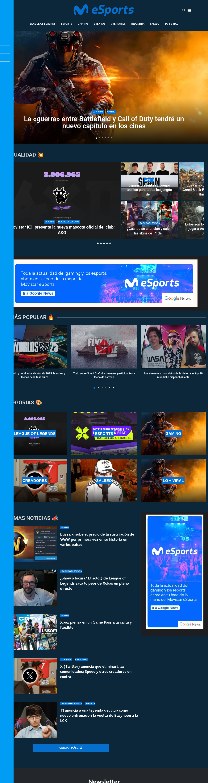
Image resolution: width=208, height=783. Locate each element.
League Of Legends (42, 23)
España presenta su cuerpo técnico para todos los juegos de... (149, 189)
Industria (137, 23)
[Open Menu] (189, 10)
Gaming (83, 23)
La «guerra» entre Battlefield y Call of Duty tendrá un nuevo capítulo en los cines (104, 122)
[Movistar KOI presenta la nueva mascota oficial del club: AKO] (62, 200)
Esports (66, 23)
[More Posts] (71, 748)
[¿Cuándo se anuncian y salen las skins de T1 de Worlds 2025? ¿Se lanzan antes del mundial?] (149, 220)
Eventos (99, 23)
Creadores (118, 23)
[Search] (184, 10)
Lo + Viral (171, 23)
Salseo (154, 23)
